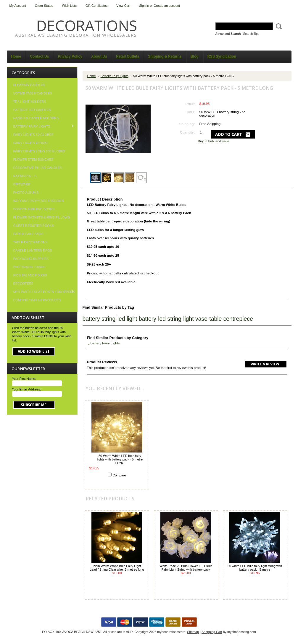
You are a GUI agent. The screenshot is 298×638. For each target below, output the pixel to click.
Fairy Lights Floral (31, 143)
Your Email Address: (26, 389)
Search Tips (251, 33)
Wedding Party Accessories (38, 201)
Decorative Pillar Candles (37, 168)
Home (91, 76)
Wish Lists (69, 5)
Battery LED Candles (32, 110)
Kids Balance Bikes (30, 275)
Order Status (44, 5)
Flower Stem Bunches (33, 159)
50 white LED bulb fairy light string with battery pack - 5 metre (255, 567)
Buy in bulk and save (213, 141)
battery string (99, 318)
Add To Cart (117, 482)
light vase (195, 318)
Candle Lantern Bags (32, 250)
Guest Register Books (33, 225)
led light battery (136, 318)
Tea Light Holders (29, 101)
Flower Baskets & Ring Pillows (41, 217)
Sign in (144, 5)
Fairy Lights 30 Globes (33, 134)
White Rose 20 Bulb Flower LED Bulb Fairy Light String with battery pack (186, 567)
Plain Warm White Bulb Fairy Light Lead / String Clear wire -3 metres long (117, 567)
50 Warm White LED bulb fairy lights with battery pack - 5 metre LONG (120, 459)
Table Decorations (30, 242)
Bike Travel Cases (29, 267)
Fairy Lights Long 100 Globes (39, 151)
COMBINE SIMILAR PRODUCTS (37, 300)
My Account (17, 5)
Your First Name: (24, 378)
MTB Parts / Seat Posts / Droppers (41, 292)
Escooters (23, 283)
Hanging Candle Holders (36, 118)
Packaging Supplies (31, 259)
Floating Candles (29, 85)
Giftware (21, 184)
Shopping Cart (212, 632)
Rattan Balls (25, 176)
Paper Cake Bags (28, 234)
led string (169, 318)
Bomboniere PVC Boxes (34, 209)
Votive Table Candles (32, 93)
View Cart (123, 5)
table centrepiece (231, 318)
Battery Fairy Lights (41, 126)
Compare (119, 475)
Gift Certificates (96, 5)
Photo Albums (26, 192)
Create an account (167, 5)
